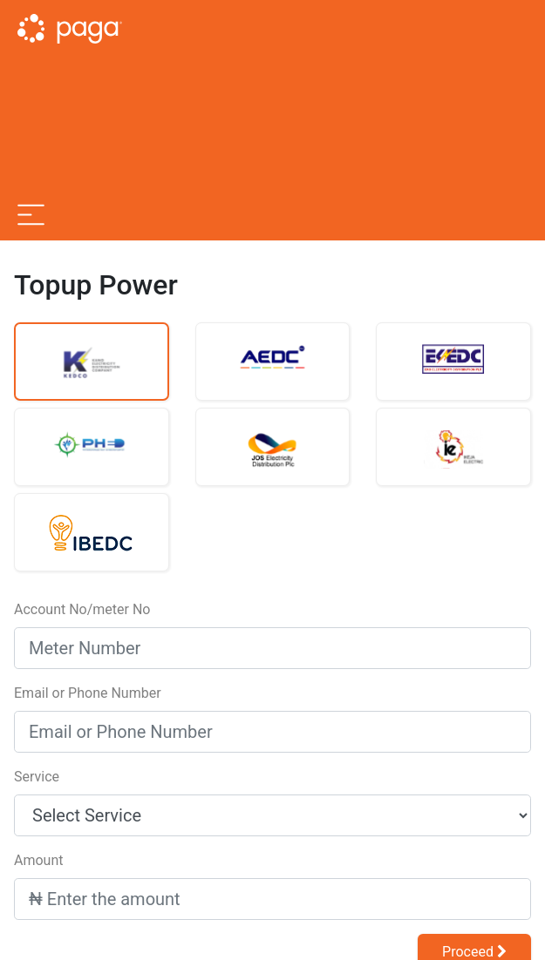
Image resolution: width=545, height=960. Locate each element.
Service (36, 776)
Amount (38, 860)
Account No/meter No (82, 609)
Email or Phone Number (87, 693)
